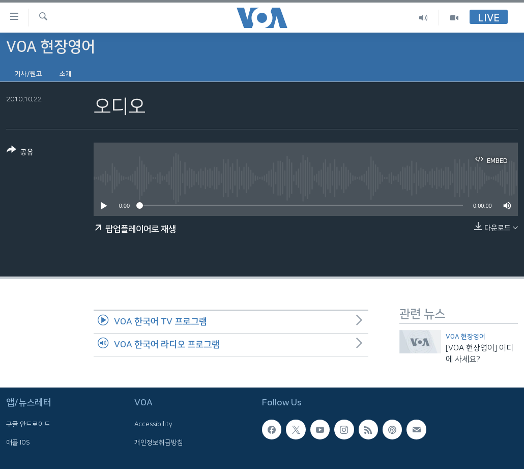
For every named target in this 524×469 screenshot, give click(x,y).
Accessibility (153, 424)
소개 (66, 73)
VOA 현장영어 (465, 336)
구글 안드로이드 (28, 424)
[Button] (20, 153)
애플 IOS (18, 442)
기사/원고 (28, 73)
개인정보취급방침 (158, 442)
